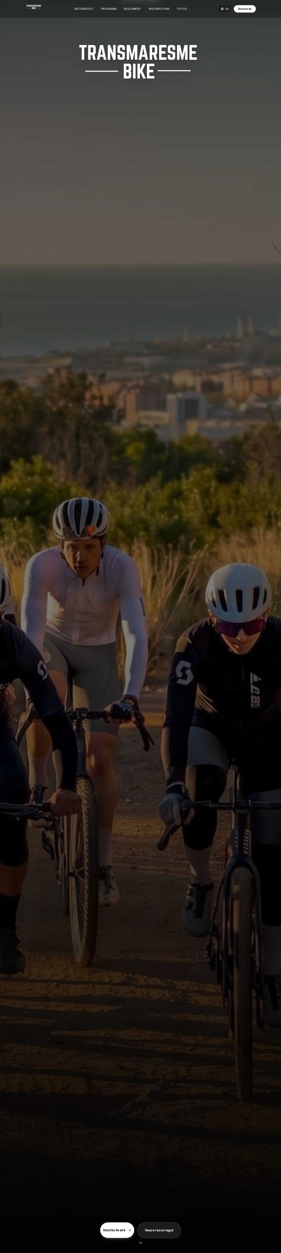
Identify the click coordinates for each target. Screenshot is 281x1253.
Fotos (182, 8)
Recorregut (84, 8)
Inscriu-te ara (117, 1230)
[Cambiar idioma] (225, 9)
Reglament (132, 8)
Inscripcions (159, 8)
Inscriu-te (244, 8)
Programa (109, 8)
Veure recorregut (159, 1230)
